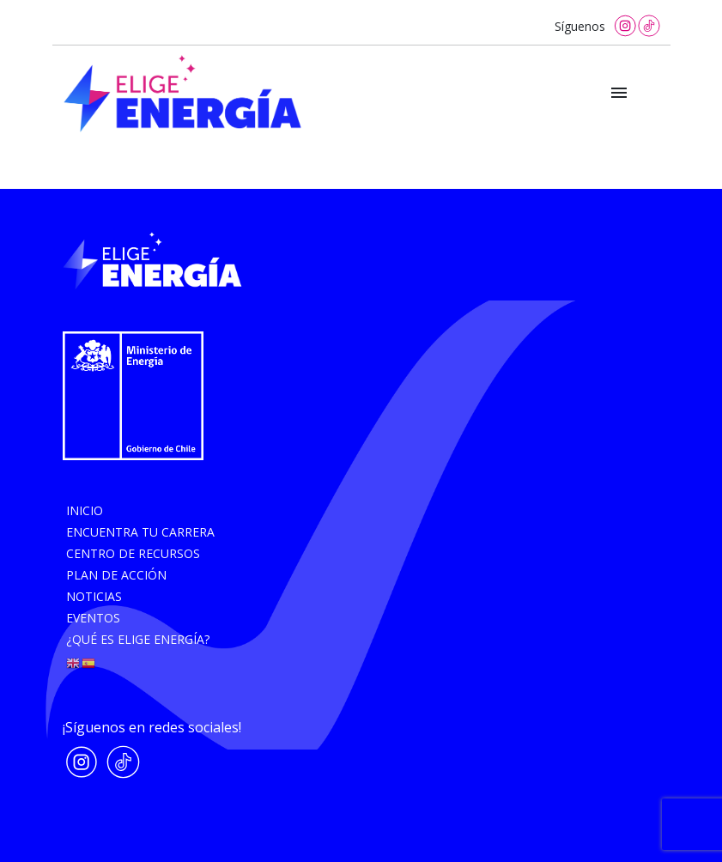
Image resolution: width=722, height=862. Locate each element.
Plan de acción (116, 575)
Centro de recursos (133, 553)
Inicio (84, 510)
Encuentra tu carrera (140, 532)
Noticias (94, 596)
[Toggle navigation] (619, 93)
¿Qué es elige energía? (137, 639)
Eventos (93, 618)
